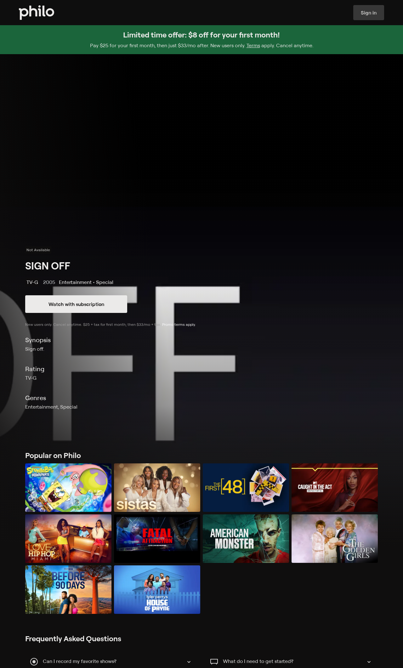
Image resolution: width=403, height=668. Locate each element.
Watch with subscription (76, 304)
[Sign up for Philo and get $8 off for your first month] (201, 39)
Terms (253, 45)
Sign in (369, 12)
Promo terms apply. (179, 324)
